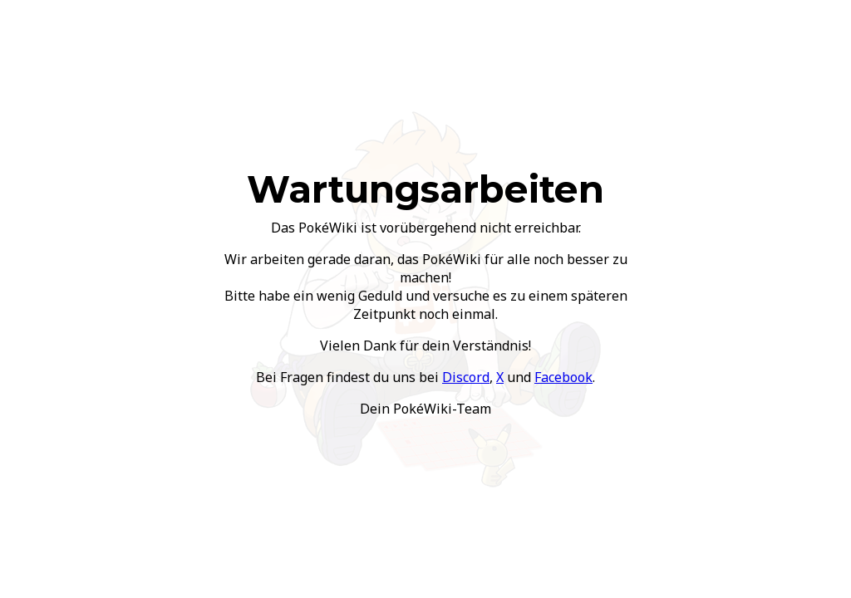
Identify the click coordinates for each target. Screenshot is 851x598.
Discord (465, 377)
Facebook (563, 377)
